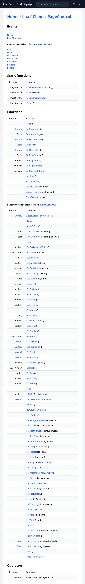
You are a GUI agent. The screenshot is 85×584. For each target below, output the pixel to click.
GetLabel (30, 144)
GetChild (30, 252)
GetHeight (31, 299)
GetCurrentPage (33, 134)
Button (18, 129)
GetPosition (32, 341)
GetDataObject (33, 273)
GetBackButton (33, 129)
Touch (29, 551)
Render (10, 67)
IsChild (29, 394)
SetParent (31, 478)
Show (29, 525)
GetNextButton (33, 150)
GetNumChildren (34, 320)
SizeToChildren (33, 530)
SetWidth (30, 520)
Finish (10, 35)
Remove (30, 404)
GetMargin (31, 310)
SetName (30, 467)
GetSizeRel (31, 357)
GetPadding (32, 331)
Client (38, 16)
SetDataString (33, 441)
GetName (31, 315)
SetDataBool (32, 425)
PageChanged (14, 38)
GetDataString (33, 278)
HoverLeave (13, 58)
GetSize (30, 352)
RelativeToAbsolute (35, 399)
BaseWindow (44, 44)
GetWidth (31, 383)
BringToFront (32, 226)
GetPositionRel (33, 346)
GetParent (31, 336)
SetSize (29, 493)
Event (19, 541)
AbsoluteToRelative (35, 215)
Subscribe (31, 541)
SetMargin (31, 462)
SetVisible (31, 514)
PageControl (59, 16)
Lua (25, 16)
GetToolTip (31, 367)
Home (13, 16)
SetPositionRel (33, 488)
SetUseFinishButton (35, 192)
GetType (30, 373)
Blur (9, 49)
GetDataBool (32, 263)
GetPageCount (33, 160)
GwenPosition (41, 446)
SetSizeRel (31, 499)
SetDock (30, 446)
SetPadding (31, 472)
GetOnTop (31, 326)
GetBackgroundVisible (37, 247)
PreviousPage (32, 181)
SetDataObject (33, 436)
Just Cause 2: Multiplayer (18, 4)
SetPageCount (32, 186)
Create (29, 87)
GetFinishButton (33, 139)
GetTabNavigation (35, 362)
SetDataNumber (34, 430)
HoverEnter (12, 55)
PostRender (12, 61)
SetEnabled (31, 451)
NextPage (30, 176)
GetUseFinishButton (35, 171)
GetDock (30, 284)
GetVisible (31, 378)
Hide (28, 388)
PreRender (12, 64)
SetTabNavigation (34, 504)
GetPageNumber (34, 165)
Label (19, 144)
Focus (10, 52)
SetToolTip (31, 509)
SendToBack (32, 415)
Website (76, 4)
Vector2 (18, 215)
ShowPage (31, 197)
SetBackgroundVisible (36, 420)
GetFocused (32, 294)
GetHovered (32, 305)
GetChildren (32, 257)
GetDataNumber (34, 268)
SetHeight (31, 457)
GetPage (30, 155)
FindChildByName (35, 231)
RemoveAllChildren (35, 409)
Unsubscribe (32, 556)
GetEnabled (32, 289)
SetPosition (31, 483)
